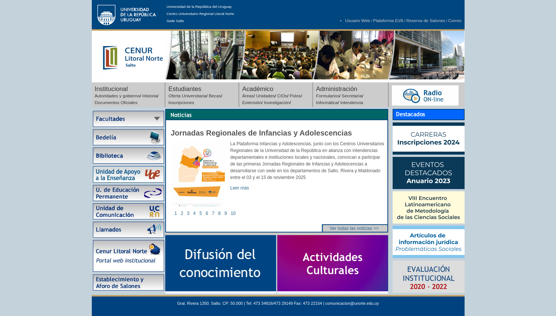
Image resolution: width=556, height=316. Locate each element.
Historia (149, 95)
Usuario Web (357, 20)
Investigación (277, 102)
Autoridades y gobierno (117, 95)
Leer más (239, 188)
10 (233, 213)
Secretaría (352, 95)
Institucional (111, 88)
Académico (258, 88)
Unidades (265, 95)
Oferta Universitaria (187, 95)
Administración (336, 88)
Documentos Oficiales (116, 102)
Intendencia (351, 102)
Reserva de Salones (426, 20)
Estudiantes (185, 88)
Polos (295, 95)
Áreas (248, 95)
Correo (454, 20)
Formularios (327, 95)
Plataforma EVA (388, 20)
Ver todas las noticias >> (354, 228)
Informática (327, 102)
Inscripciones (181, 102)
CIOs (282, 95)
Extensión (252, 102)
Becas (215, 95)
